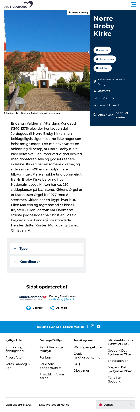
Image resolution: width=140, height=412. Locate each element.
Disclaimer (81, 370)
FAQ (77, 364)
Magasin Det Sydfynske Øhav (120, 369)
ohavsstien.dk (118, 361)
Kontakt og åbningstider (15, 349)
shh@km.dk (106, 98)
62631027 (104, 91)
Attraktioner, (107, 115)
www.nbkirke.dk (109, 105)
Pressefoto (13, 357)
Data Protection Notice (54, 404)
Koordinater (27, 262)
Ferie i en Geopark (114, 379)
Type (21, 249)
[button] (86, 4)
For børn (46, 357)
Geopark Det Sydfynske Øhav (120, 352)
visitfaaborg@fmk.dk (62, 299)
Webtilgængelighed (88, 347)
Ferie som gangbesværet (51, 366)
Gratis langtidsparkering (87, 355)
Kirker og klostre (122, 115)
